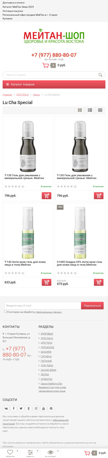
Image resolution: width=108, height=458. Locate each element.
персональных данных (49, 312)
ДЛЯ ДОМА (47, 365)
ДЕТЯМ (45, 374)
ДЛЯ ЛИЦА (47, 338)
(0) (14, 186)
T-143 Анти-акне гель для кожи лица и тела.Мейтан (25, 263)
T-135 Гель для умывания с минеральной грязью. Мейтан (24, 177)
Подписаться (92, 305)
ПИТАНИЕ (46, 361)
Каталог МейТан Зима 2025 (18, 6)
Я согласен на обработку (33, 312)
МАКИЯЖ (46, 351)
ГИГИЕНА (46, 356)
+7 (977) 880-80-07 (54, 55)
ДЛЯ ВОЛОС (47, 347)
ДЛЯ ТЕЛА (46, 342)
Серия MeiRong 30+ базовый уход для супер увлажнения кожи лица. (52, 387)
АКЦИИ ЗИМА (48, 370)
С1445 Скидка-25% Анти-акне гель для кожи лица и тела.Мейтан (79, 263)
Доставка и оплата (14, 2)
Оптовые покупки (13, 11)
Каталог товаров (20, 84)
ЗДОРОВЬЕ (47, 333)
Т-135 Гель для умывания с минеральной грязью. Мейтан (76, 177)
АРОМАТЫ (46, 379)
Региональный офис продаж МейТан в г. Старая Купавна (30, 16)
